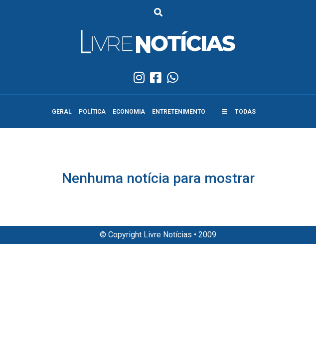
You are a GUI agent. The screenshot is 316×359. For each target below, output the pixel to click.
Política (92, 111)
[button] (238, 112)
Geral (62, 111)
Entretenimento (178, 111)
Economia (129, 111)
